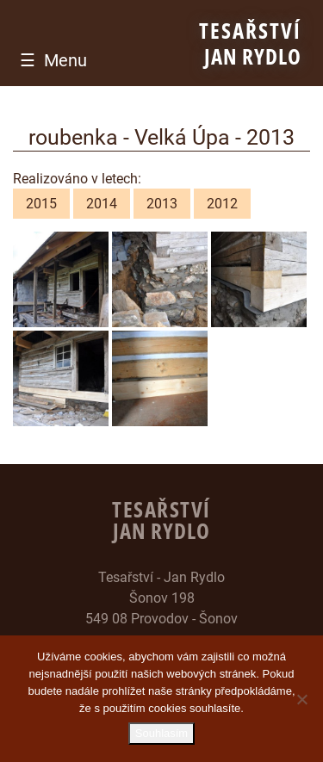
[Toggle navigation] (49, 60)
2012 (222, 203)
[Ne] (301, 699)
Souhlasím (161, 733)
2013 (161, 203)
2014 (101, 203)
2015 (41, 203)
